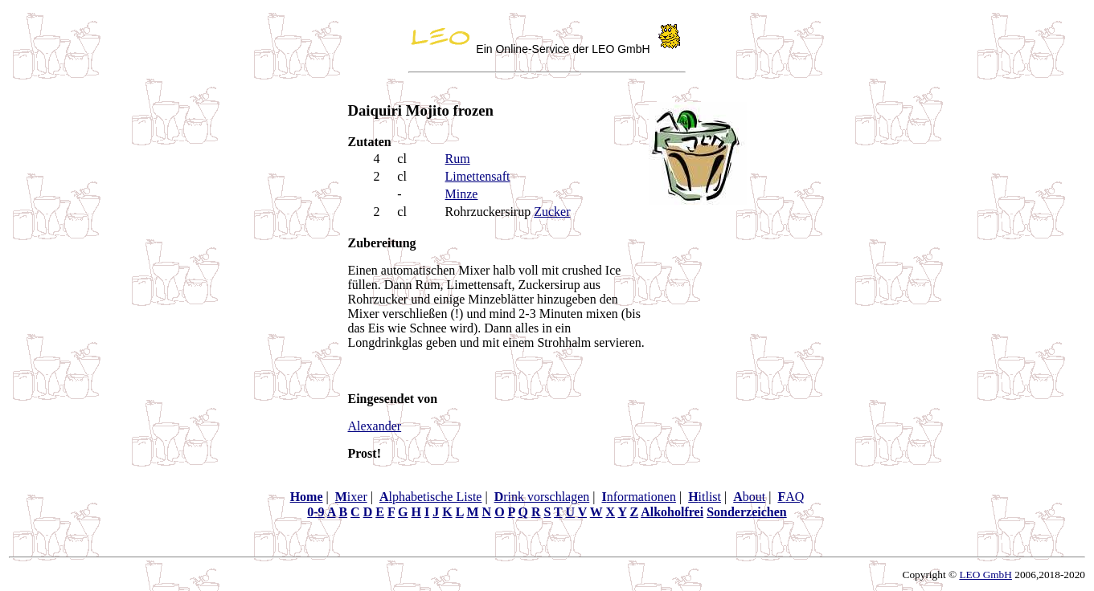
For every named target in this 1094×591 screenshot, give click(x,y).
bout (749, 496)
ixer (351, 496)
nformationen (638, 496)
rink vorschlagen (542, 496)
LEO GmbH (985, 575)
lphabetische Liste (430, 496)
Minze (461, 194)
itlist (704, 496)
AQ (790, 496)
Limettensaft (477, 176)
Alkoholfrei (672, 512)
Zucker (552, 211)
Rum (457, 158)
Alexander (375, 426)
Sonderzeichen (747, 512)
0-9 (315, 512)
